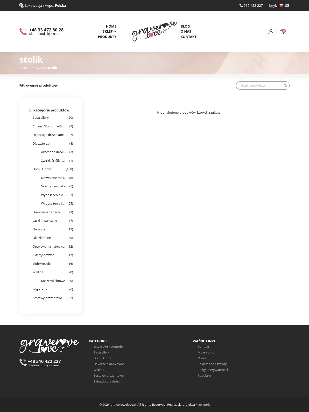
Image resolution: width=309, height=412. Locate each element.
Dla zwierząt (41, 143)
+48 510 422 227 (44, 363)
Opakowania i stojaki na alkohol (49, 246)
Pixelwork (203, 404)
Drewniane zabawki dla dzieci (49, 212)
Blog (185, 26)
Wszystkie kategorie (108, 346)
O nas (186, 31)
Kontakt (189, 36)
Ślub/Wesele (42, 263)
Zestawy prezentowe (48, 298)
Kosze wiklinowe (53, 281)
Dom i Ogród (42, 169)
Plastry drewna (44, 255)
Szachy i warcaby (53, 186)
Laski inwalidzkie (45, 220)
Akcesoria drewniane (54, 152)
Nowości (39, 229)
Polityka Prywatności (213, 370)
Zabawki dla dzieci (107, 381)
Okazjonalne (42, 237)
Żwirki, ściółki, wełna (54, 160)
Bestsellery (41, 117)
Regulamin (206, 375)
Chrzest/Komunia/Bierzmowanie (49, 126)
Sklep (108, 31)
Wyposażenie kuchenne (54, 203)
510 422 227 (251, 5)
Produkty (107, 36)
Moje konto (206, 352)
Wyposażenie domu (54, 195)
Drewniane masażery (54, 178)
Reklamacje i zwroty (212, 364)
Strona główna (31, 67)
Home (111, 26)
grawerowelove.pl (124, 404)
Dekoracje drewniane (48, 134)
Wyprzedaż (41, 289)
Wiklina (38, 272)
